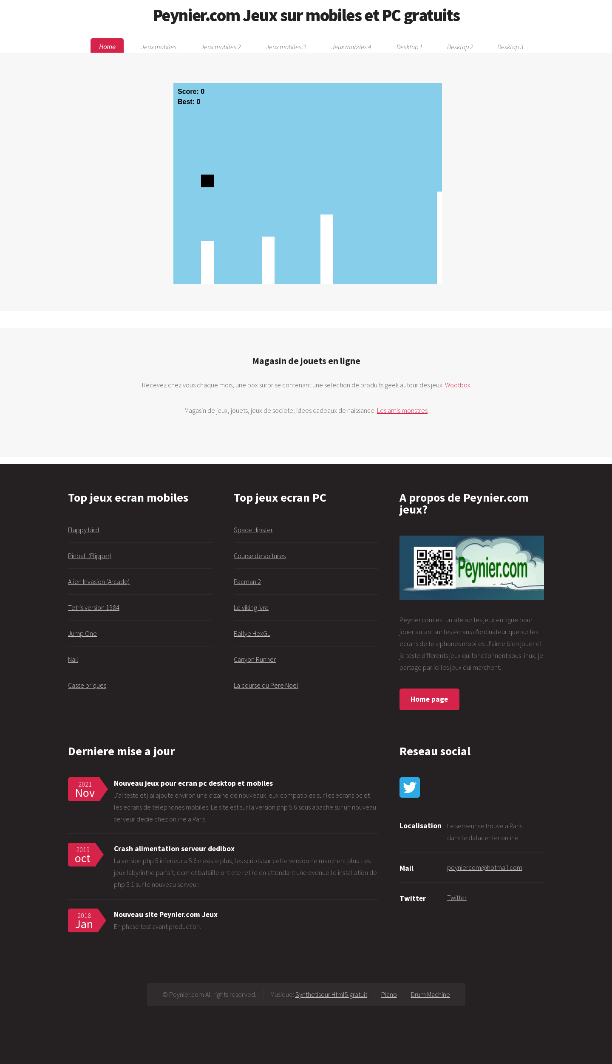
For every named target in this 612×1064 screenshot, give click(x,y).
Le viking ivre (251, 607)
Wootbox (457, 385)
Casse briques (87, 685)
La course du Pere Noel (266, 685)
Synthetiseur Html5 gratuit (331, 994)
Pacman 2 (247, 581)
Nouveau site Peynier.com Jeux (166, 914)
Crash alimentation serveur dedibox (174, 848)
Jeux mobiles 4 (351, 46)
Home (107, 46)
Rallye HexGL (252, 633)
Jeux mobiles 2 (221, 46)
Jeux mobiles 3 (286, 46)
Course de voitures (260, 555)
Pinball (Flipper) (89, 555)
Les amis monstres (402, 410)
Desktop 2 (460, 46)
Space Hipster (253, 529)
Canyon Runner (255, 659)
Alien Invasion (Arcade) (99, 581)
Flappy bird (83, 529)
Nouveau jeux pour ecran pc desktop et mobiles (193, 783)
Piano (389, 994)
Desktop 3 (510, 46)
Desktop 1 (409, 46)
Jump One (82, 633)
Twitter (457, 897)
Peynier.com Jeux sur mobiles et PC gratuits (306, 15)
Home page (429, 699)
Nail (73, 659)
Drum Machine (430, 994)
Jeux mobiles (158, 46)
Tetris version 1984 (93, 607)
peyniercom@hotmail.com (484, 867)
